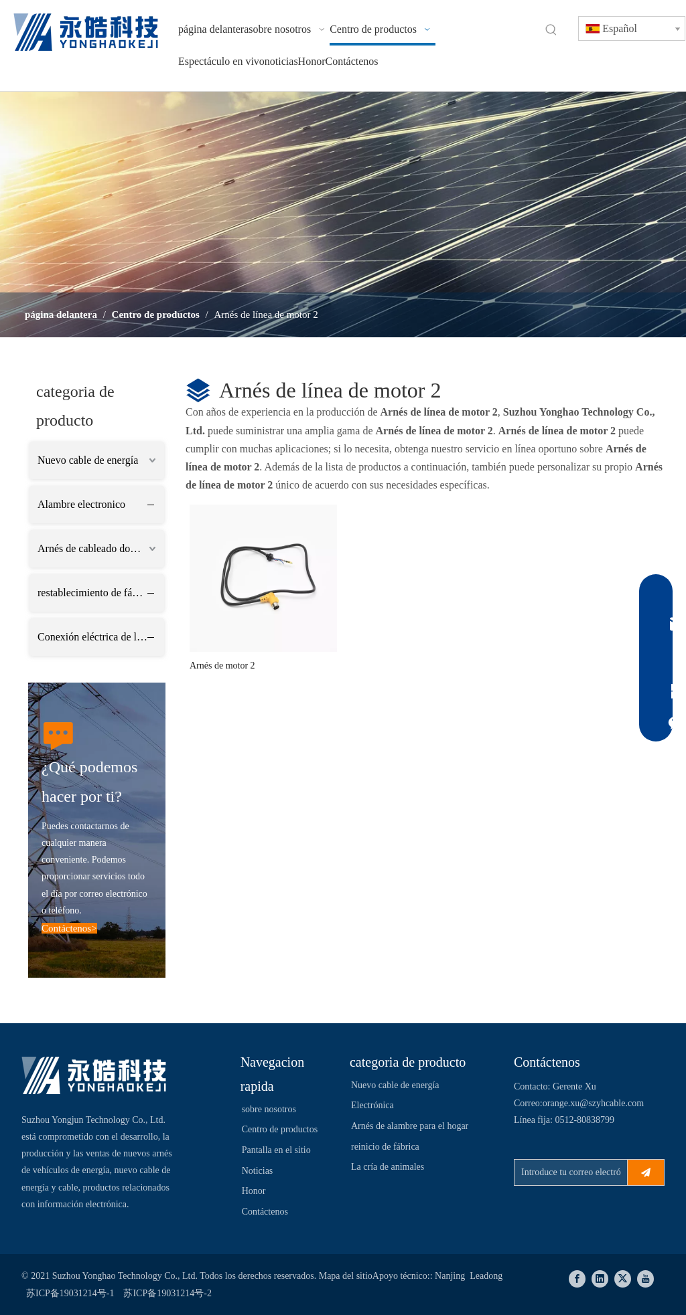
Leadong (485, 1276)
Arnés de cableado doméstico (100, 548)
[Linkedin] (600, 1279)
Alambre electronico (81, 504)
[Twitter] (622, 1279)
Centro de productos (280, 1129)
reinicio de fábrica (385, 1147)
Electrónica (372, 1105)
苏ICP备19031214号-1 (70, 1293)
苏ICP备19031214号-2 (167, 1293)
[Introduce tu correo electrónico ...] (567, 1172)
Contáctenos (265, 1212)
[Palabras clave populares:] (551, 30)
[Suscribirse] (646, 1172)
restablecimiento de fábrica (95, 592)
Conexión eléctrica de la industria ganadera (101, 636)
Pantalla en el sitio (276, 1150)
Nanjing (450, 1276)
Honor (254, 1191)
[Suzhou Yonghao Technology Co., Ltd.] (94, 1075)
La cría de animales (387, 1167)
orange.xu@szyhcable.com (593, 1103)
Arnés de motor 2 (222, 666)
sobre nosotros (269, 1109)
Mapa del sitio (345, 1276)
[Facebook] (577, 1279)
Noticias (257, 1171)
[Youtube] (645, 1279)
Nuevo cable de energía (88, 460)
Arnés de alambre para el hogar (409, 1126)
